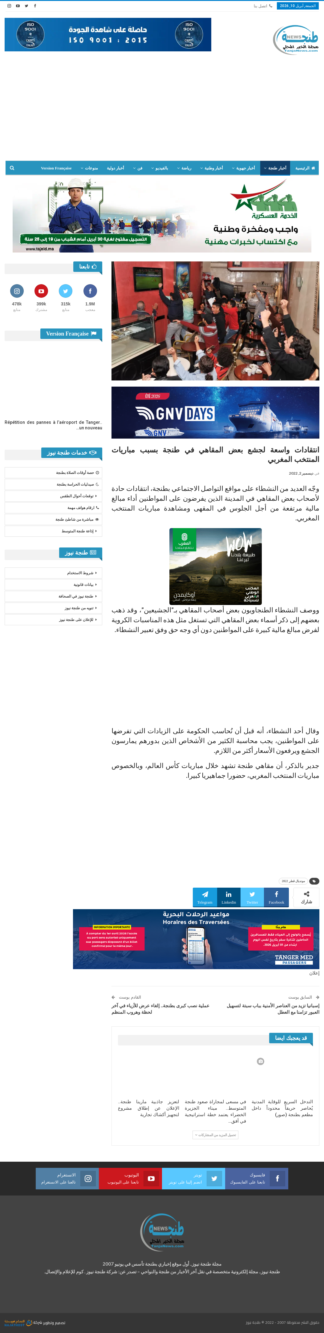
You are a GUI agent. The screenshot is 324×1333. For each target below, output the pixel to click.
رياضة (186, 168)
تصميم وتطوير (54, 1322)
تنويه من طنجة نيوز (79, 608)
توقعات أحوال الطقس (76, 496)
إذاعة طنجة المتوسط (77, 531)
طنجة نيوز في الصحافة (76, 596)
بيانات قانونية (83, 585)
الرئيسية (305, 168)
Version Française (56, 168)
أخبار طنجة (277, 168)
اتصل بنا (263, 6)
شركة (24, 1322)
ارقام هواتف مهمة (83, 508)
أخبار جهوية (245, 168)
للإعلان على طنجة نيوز (76, 620)
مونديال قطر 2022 (293, 881)
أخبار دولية (115, 168)
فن (139, 168)
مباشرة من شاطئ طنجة (77, 519)
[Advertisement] (162, 108)
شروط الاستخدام (80, 573)
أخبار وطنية (214, 168)
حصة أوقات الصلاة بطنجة (77, 473)
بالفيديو (162, 168)
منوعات (91, 168)
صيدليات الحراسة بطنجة (78, 484)
